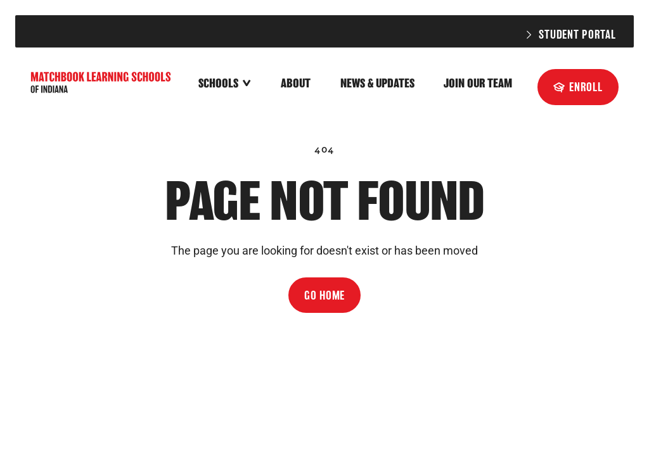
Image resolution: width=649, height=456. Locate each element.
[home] (102, 84)
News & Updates (377, 83)
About (296, 83)
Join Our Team (478, 83)
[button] (225, 84)
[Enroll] (578, 86)
